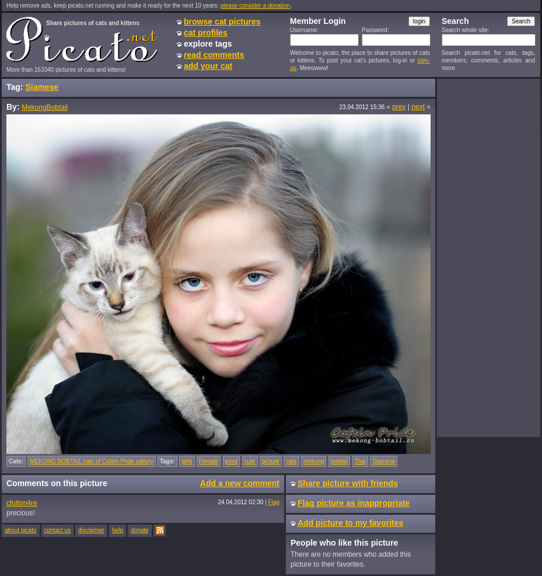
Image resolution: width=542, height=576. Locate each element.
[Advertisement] (488, 257)
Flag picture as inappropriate (354, 503)
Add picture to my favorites (350, 523)
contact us (57, 530)
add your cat (208, 66)
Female (208, 461)
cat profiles (206, 32)
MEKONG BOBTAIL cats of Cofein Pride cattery (91, 461)
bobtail (339, 461)
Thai (360, 461)
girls (186, 461)
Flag (273, 502)
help (117, 530)
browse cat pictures (222, 21)
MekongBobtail (45, 107)
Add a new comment (239, 483)
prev (398, 107)
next (418, 107)
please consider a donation (256, 5)
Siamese (41, 87)
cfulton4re (21, 503)
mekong (313, 461)
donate (140, 530)
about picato (21, 530)
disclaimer (91, 530)
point (231, 461)
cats (291, 461)
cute (250, 461)
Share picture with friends (348, 483)
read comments (214, 55)
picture (270, 461)
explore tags (208, 43)
